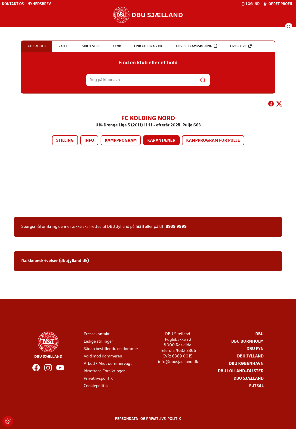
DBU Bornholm (247, 342)
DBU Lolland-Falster (241, 371)
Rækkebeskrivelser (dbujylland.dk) (55, 261)
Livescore (241, 46)
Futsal (256, 386)
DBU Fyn (255, 349)
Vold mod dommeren (103, 356)
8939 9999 (176, 227)
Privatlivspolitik (98, 379)
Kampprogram (121, 141)
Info (89, 141)
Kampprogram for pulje (213, 141)
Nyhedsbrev (39, 4)
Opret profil (278, 4)
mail (140, 227)
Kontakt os (13, 4)
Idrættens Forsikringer (104, 371)
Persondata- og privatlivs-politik (148, 419)
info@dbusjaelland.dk (178, 362)
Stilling (65, 141)
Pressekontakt (97, 334)
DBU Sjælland (249, 379)
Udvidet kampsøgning (196, 46)
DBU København (246, 364)
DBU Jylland (250, 356)
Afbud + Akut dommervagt (108, 364)
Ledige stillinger (98, 342)
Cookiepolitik (96, 386)
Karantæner (161, 141)
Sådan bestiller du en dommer (111, 349)
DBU (259, 334)
